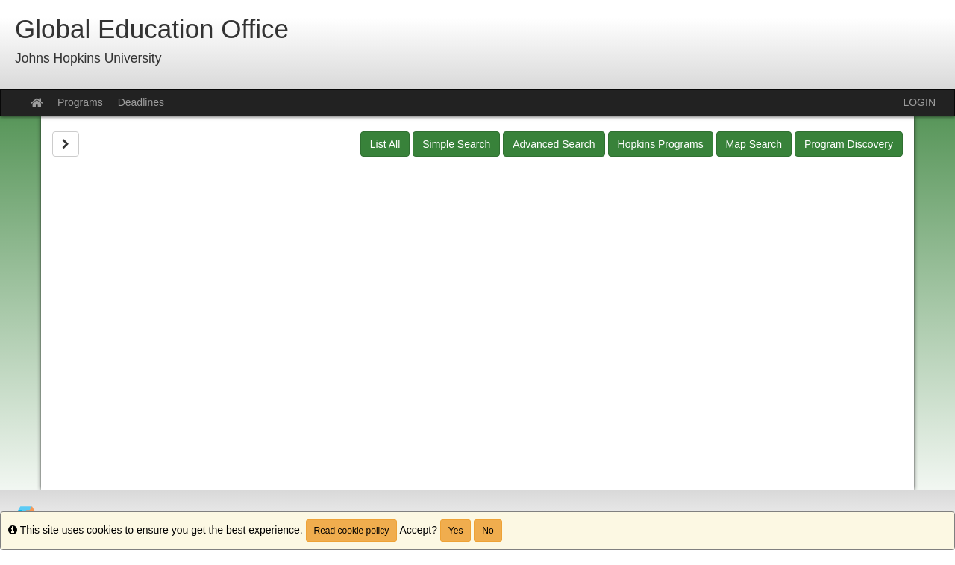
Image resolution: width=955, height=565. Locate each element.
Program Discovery (848, 144)
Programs (80, 102)
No (487, 530)
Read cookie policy (351, 530)
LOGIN (919, 102)
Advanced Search (554, 144)
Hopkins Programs (661, 144)
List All (385, 144)
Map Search (754, 144)
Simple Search (456, 144)
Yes (455, 530)
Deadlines (141, 102)
